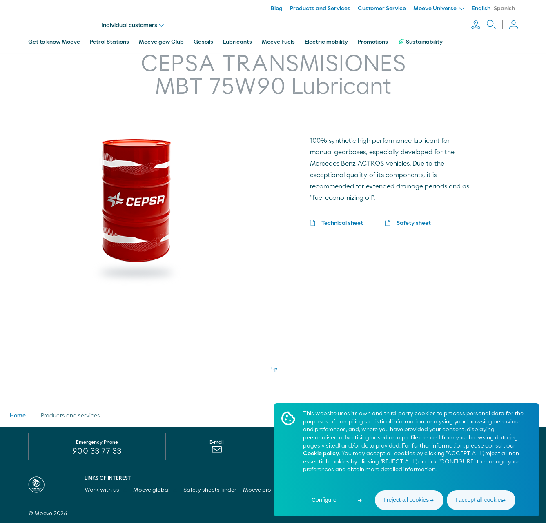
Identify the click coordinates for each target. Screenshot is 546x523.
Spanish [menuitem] (504, 8)
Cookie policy (321, 454)
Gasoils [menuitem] (203, 42)
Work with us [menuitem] (106, 490)
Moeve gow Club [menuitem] (161, 42)
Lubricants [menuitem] (237, 42)
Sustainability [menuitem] (420, 41)
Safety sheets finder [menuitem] (209, 490)
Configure (324, 499)
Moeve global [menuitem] (155, 490)
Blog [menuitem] (277, 8)
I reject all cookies (406, 499)
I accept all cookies (479, 499)
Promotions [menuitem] (373, 42)
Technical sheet (342, 223)
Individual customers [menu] (133, 25)
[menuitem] (216, 451)
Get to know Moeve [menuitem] (54, 42)
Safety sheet (414, 223)
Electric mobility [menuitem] (326, 42)
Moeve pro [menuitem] (261, 490)
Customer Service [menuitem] (382, 8)
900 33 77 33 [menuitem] (96, 451)
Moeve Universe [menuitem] (438, 8)
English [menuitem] (481, 8)
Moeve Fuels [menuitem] (278, 42)
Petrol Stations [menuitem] (109, 42)
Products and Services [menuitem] (320, 8)
